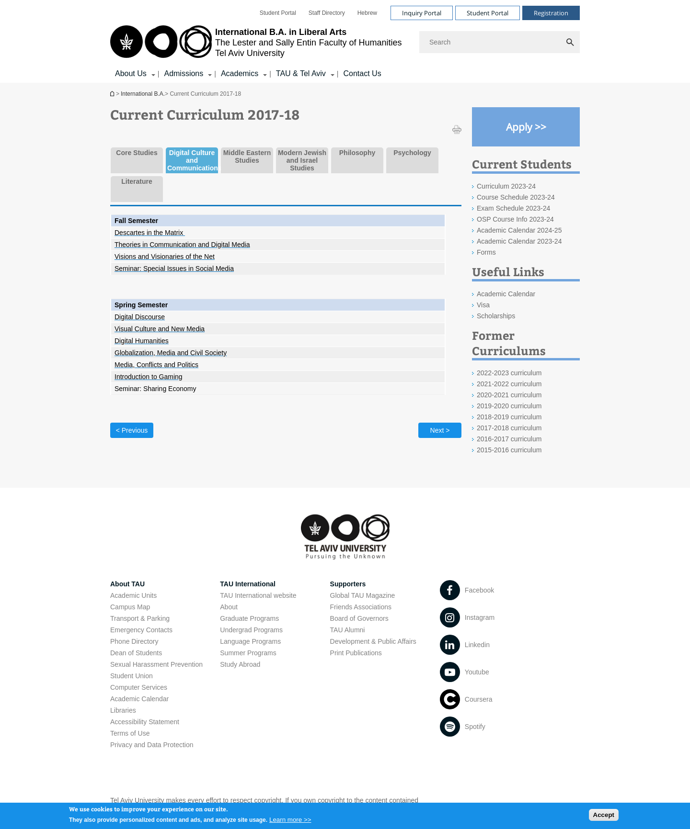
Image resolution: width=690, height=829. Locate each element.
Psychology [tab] (412, 153)
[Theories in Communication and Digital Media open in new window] (182, 244)
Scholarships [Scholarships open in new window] (496, 316)
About (229, 607)
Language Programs (250, 641)
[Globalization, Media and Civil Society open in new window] (171, 353)
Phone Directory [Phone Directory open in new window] (134, 641)
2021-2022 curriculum (509, 384)
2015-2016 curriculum (509, 450)
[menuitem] (277, 13)
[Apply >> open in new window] (526, 126)
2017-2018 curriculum (509, 428)
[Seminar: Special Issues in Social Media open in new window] (174, 268)
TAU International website (258, 595)
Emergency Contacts (141, 630)
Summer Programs (248, 653)
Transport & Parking (140, 618)
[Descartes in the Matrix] (150, 232)
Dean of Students (136, 653)
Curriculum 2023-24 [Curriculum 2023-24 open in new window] (506, 186)
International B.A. (113, 93)
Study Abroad (240, 664)
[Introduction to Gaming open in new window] (149, 377)
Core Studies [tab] (136, 153)
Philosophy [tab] (357, 153)
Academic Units (133, 595)
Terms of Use (130, 733)
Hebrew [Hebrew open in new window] (367, 13)
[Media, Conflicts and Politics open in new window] (156, 365)
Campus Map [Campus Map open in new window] (130, 607)
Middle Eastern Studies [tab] (247, 156)
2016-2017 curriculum (509, 439)
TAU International (248, 584)
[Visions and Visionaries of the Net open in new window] (165, 256)
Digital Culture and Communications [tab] (192, 160)
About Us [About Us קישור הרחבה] (131, 73)
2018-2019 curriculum (509, 417)
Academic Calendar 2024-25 (519, 230)
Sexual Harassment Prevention (156, 664)
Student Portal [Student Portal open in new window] (278, 13)
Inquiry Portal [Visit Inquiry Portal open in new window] (421, 13)
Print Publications (356, 653)
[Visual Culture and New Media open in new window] (160, 329)
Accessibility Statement (144, 722)
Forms (486, 252)
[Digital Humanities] (142, 341)
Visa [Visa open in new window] (483, 305)
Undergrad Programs (251, 630)
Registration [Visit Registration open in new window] (551, 13)
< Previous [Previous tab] (132, 430)
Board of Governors (359, 618)
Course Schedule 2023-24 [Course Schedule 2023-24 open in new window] (516, 197)
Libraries (123, 710)
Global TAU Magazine (362, 595)
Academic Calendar (139, 699)
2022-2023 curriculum (509, 373)
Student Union (131, 676)
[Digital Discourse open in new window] (140, 317)
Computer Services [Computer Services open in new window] (138, 687)
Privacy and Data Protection (152, 745)
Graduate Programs (249, 618)
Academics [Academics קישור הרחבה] (239, 73)
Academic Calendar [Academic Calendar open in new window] (506, 294)
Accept (603, 817)
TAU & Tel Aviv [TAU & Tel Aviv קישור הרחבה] (301, 73)
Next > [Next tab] (440, 430)
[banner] (345, 41)
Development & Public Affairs (373, 641)
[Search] (499, 42)
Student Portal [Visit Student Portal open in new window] (487, 13)
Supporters (348, 584)
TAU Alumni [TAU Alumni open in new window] (347, 630)
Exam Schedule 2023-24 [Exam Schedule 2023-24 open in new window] (513, 208)
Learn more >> (290, 822)
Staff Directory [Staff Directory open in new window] (327, 13)
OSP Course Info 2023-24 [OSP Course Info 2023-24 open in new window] (515, 219)
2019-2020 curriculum (509, 406)
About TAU (127, 584)
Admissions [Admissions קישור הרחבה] (183, 73)
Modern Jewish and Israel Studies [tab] (302, 160)
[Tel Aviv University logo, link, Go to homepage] (256, 42)
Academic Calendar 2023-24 (519, 241)
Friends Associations (360, 607)
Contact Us (362, 73)
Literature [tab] (136, 181)
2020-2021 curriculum (509, 395)
